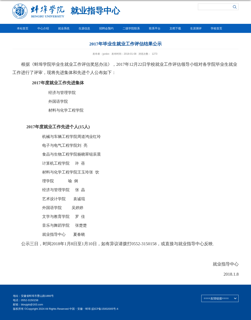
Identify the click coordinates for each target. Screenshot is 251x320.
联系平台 (154, 28)
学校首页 (216, 28)
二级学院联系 (131, 28)
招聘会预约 (106, 28)
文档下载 (175, 28)
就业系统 (64, 28)
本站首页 (22, 28)
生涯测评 (196, 28)
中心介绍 (43, 28)
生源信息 (84, 28)
